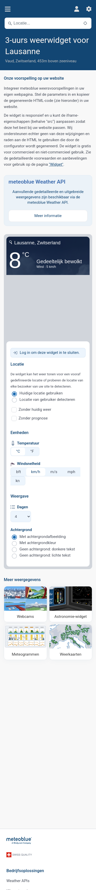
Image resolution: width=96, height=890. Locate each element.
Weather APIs (17, 881)
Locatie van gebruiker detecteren (47, 399)
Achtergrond (21, 529)
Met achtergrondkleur (37, 542)
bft (18, 472)
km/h (35, 472)
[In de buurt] (85, 23)
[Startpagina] (19, 840)
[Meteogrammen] (25, 642)
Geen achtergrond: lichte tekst (44, 555)
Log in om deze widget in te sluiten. (50, 352)
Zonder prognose (33, 418)
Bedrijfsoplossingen (25, 870)
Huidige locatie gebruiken (41, 393)
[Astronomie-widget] (70, 604)
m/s (53, 472)
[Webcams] (25, 604)
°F (32, 451)
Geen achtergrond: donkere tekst (47, 549)
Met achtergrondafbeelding (42, 536)
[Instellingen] (89, 9)
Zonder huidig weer (35, 409)
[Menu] (7, 9)
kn (18, 480)
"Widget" (56, 164)
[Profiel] (76, 9)
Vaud (9, 61)
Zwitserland (26, 61)
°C (18, 451)
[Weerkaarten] (70, 642)
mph (71, 472)
